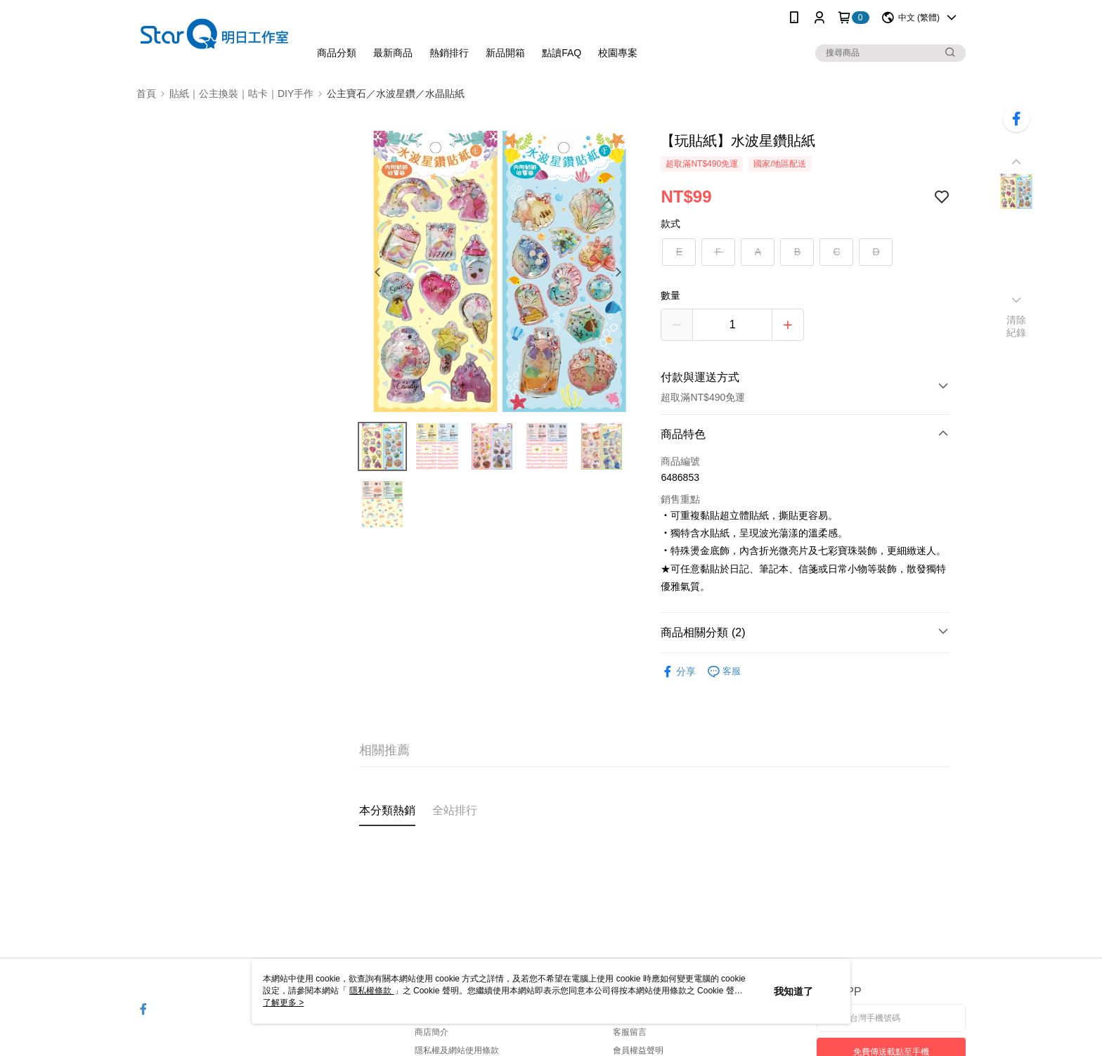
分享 (678, 671)
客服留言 (630, 1032)
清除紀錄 (1016, 326)
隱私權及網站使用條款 (457, 1050)
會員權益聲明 (638, 1050)
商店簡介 (431, 1032)
